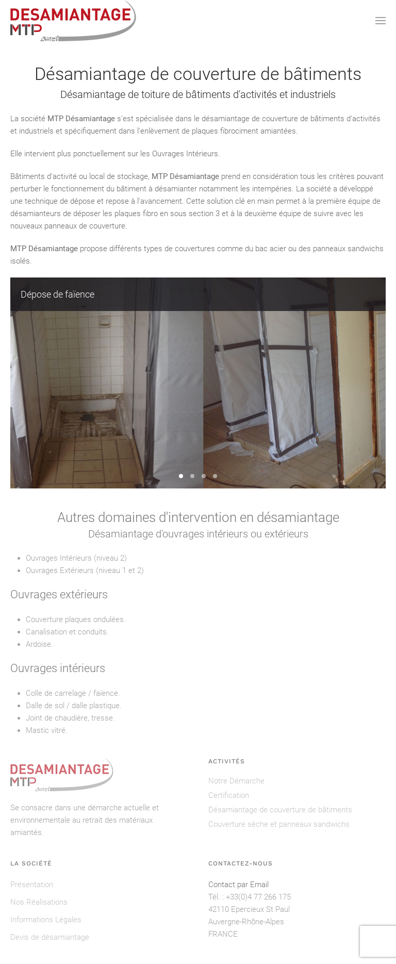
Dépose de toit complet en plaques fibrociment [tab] (204, 476)
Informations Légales (45, 919)
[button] (380, 20)
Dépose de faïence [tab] (181, 476)
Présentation (31, 884)
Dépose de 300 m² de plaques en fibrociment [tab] (192, 476)
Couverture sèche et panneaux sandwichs (279, 824)
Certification (228, 795)
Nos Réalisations (39, 902)
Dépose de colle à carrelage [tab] (215, 476)
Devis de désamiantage (49, 937)
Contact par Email (238, 884)
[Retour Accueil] (73, 20)
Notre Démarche (236, 781)
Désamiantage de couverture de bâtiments (280, 809)
